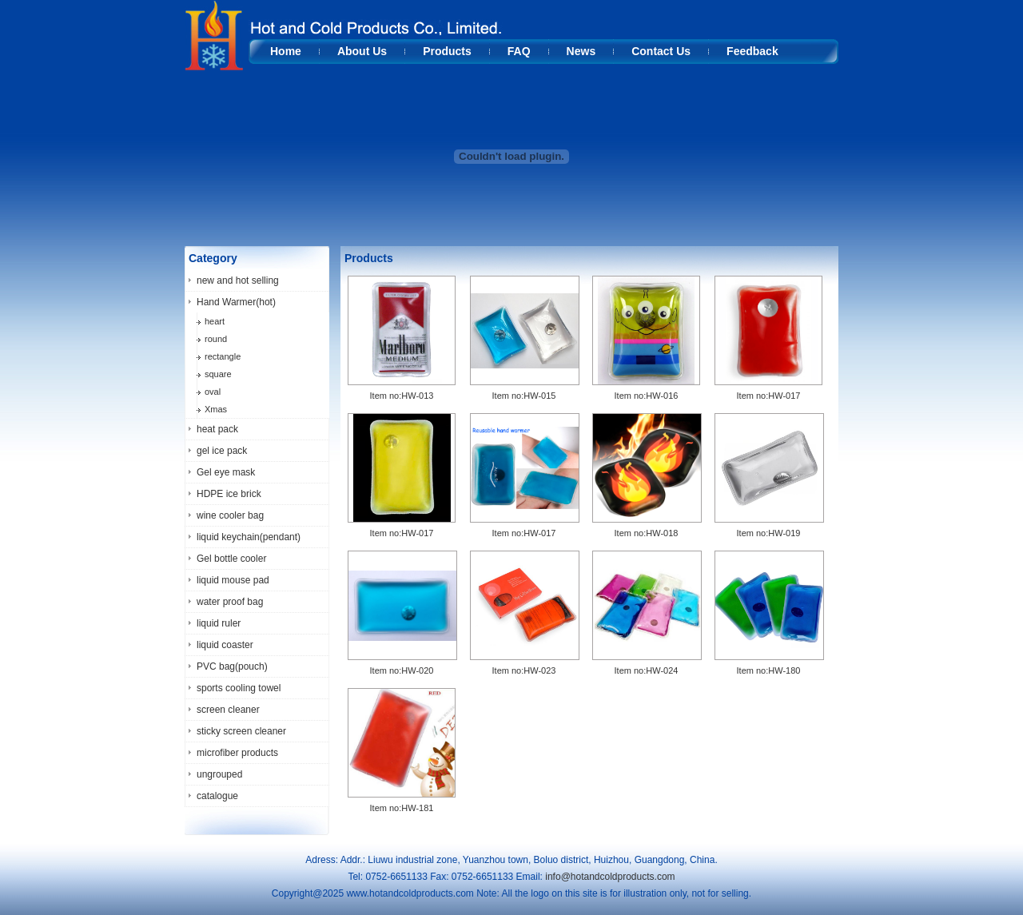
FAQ (519, 51)
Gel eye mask (226, 472)
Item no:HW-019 (769, 533)
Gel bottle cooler (231, 558)
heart (215, 321)
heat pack (217, 429)
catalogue (217, 796)
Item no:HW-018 (647, 533)
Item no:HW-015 (524, 395)
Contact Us (661, 51)
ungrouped (219, 774)
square (218, 374)
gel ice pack (222, 450)
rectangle (223, 356)
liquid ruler (219, 623)
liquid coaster (225, 644)
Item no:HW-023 (524, 670)
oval (213, 391)
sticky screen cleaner (241, 731)
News (581, 51)
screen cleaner (228, 709)
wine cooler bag (230, 515)
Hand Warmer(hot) (236, 302)
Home (285, 51)
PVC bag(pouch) (232, 666)
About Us (362, 51)
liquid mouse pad (233, 580)
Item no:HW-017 (769, 395)
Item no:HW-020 (402, 670)
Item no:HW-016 (647, 395)
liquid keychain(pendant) (249, 537)
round (216, 339)
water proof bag (230, 601)
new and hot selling (238, 280)
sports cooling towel (239, 688)
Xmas (216, 409)
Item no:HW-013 (402, 395)
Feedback (752, 51)
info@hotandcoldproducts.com (610, 876)
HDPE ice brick (229, 493)
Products (447, 51)
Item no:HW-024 (647, 670)
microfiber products (237, 752)
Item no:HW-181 (402, 808)
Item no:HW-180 (769, 670)
